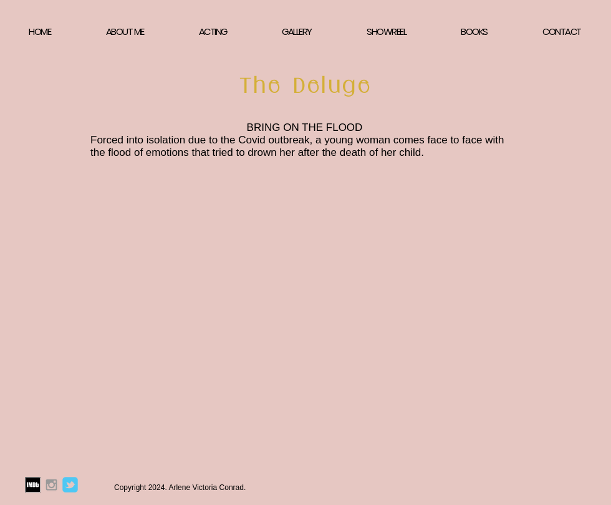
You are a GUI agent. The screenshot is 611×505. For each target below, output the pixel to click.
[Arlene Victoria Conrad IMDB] (33, 485)
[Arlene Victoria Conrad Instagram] (51, 485)
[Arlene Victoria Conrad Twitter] (70, 485)
